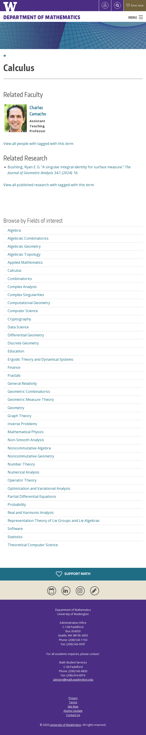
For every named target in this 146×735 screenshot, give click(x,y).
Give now (134, 5)
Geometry (16, 407)
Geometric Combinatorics (29, 391)
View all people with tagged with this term (38, 143)
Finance (14, 367)
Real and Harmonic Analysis (31, 512)
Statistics (15, 536)
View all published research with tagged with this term (48, 184)
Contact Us (73, 715)
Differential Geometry (26, 335)
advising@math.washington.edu (73, 679)
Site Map (73, 706)
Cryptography (19, 319)
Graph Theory (19, 415)
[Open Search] (117, 5)
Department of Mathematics (42, 17)
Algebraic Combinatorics (28, 238)
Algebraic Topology (24, 254)
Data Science (18, 327)
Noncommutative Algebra (29, 448)
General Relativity (22, 383)
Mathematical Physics (26, 431)
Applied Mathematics (25, 262)
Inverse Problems (22, 423)
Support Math (73, 574)
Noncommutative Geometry (31, 456)
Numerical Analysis (23, 472)
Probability (17, 504)
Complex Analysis (22, 286)
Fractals (14, 375)
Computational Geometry (29, 302)
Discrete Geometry (23, 343)
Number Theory (21, 464)
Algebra (14, 230)
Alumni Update (73, 711)
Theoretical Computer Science (33, 544)
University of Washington (65, 725)
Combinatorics (20, 278)
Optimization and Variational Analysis (39, 488)
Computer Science (23, 310)
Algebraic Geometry (24, 246)
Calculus (14, 270)
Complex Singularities (26, 294)
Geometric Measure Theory (31, 399)
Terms (73, 702)
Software (15, 528)
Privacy (73, 698)
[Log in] (105, 5)
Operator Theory (22, 480)
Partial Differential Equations (32, 496)
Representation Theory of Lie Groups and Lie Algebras (53, 520)
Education (16, 351)
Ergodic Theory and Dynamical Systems (40, 359)
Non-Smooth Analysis (26, 439)
